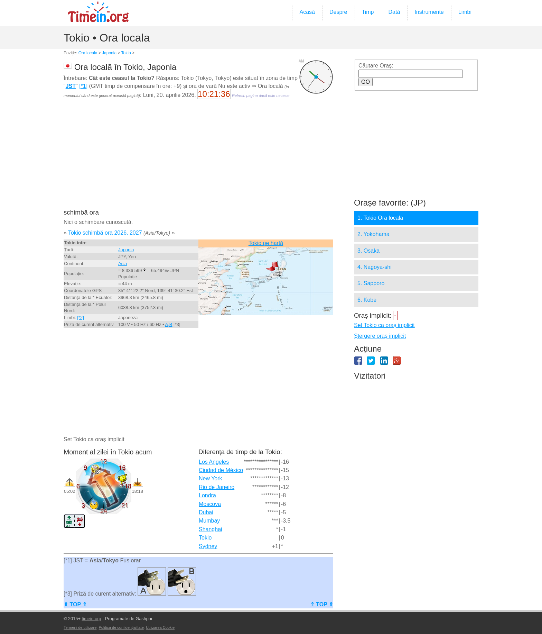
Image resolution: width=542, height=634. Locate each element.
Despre (338, 12)
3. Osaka (368, 251)
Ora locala (87, 53)
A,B (168, 324)
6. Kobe (366, 300)
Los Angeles (214, 462)
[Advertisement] (198, 158)
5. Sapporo (370, 283)
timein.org (91, 618)
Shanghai (210, 529)
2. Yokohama (373, 234)
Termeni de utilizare (80, 627)
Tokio (126, 53)
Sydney (208, 546)
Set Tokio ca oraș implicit (384, 325)
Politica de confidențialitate (121, 627)
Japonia (109, 53)
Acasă (307, 12)
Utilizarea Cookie (160, 627)
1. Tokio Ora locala (380, 218)
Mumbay (209, 521)
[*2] (80, 317)
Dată (394, 12)
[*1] (83, 86)
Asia (122, 263)
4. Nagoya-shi (374, 267)
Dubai (206, 512)
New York (210, 478)
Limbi (464, 12)
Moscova (210, 504)
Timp (368, 12)
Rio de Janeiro (216, 487)
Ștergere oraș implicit (380, 336)
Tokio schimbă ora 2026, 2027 (105, 233)
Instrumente (428, 12)
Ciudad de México (221, 470)
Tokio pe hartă (266, 243)
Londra (207, 495)
